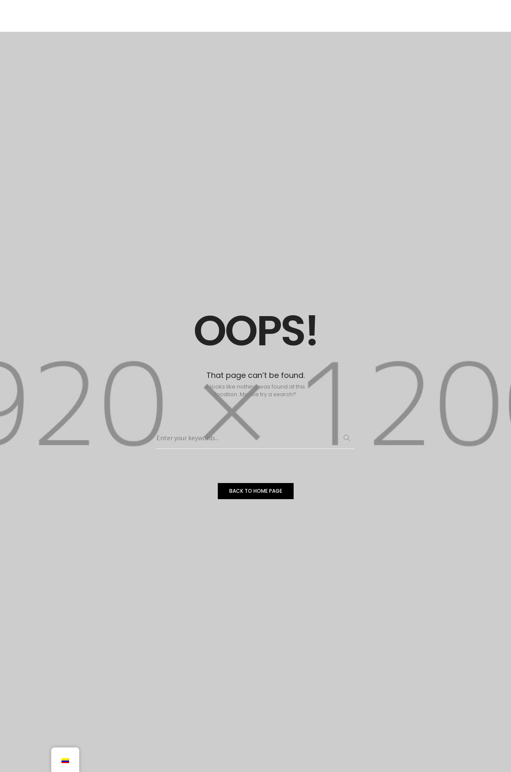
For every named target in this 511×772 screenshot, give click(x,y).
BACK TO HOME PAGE (255, 490)
